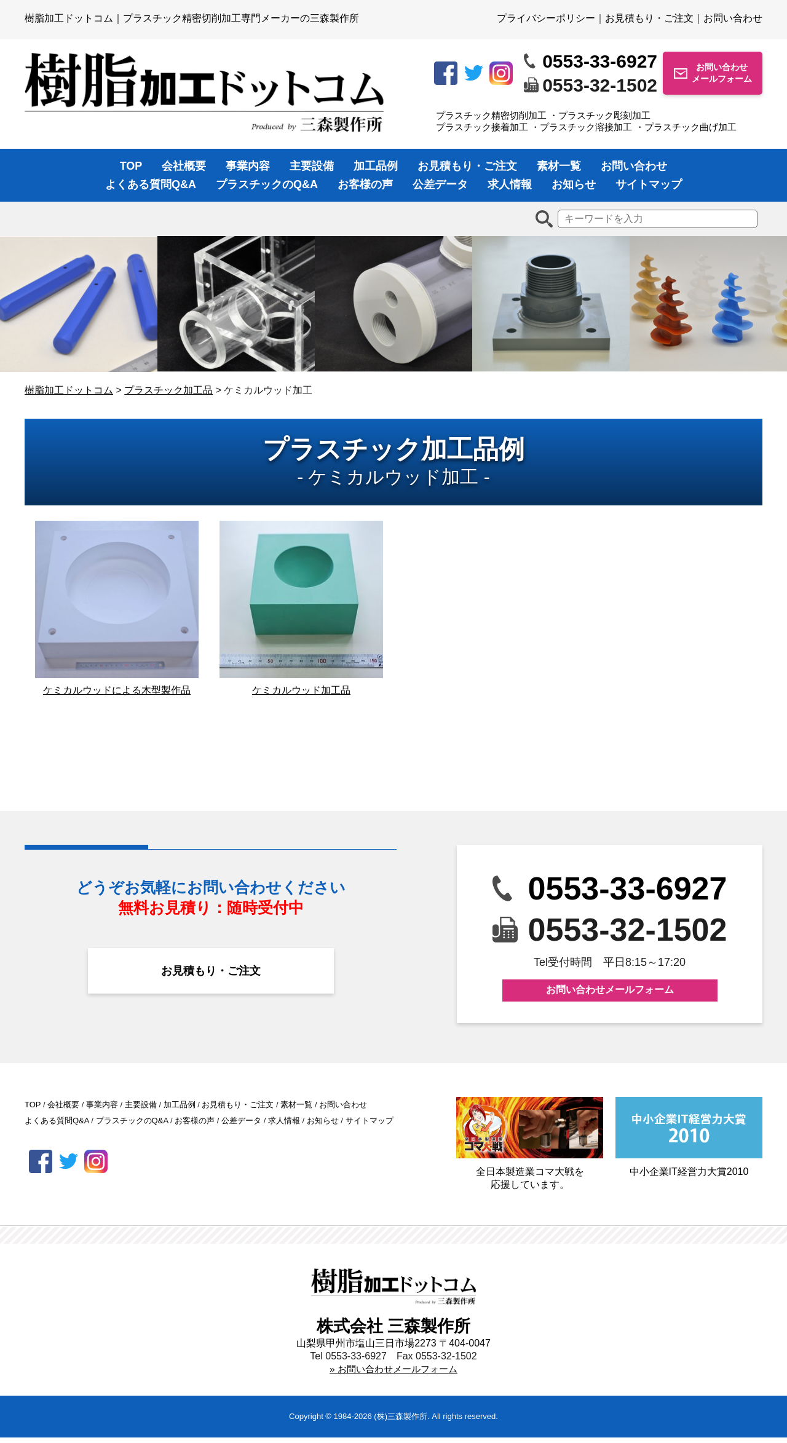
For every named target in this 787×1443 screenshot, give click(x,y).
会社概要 (184, 166)
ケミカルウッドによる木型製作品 (117, 695)
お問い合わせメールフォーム (722, 73)
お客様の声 (365, 184)
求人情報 (510, 184)
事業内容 (248, 166)
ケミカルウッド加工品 (301, 695)
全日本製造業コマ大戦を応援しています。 (529, 1148)
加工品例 (376, 166)
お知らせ (574, 184)
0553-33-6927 (599, 61)
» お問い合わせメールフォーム (393, 1374)
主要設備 (312, 166)
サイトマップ (648, 184)
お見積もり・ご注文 (649, 18)
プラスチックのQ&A (267, 184)
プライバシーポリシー (546, 18)
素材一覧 (559, 166)
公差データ (440, 184)
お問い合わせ (732, 18)
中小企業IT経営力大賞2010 (688, 1142)
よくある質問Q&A (150, 184)
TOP (131, 166)
